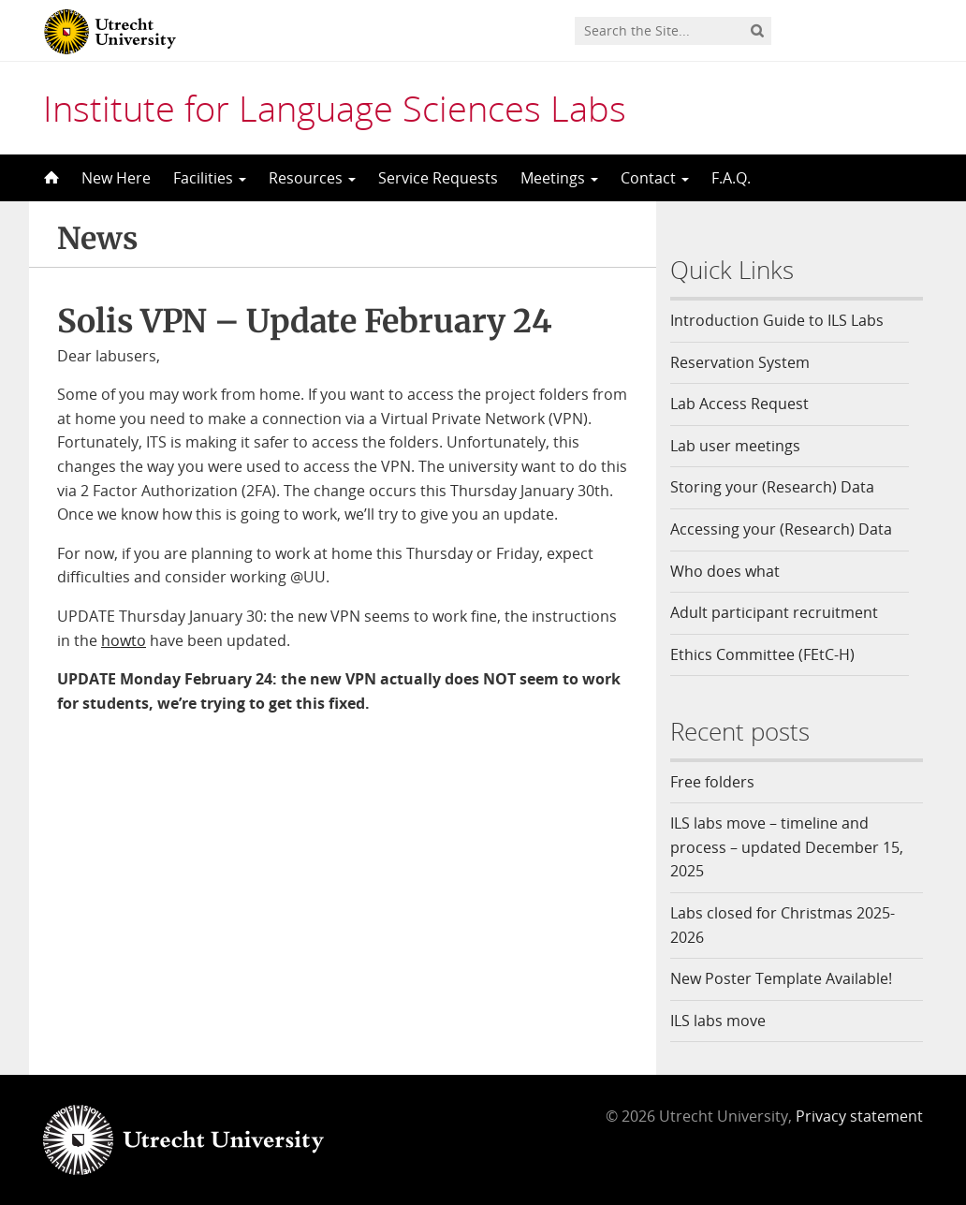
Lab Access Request (739, 403)
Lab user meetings (735, 445)
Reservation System (740, 362)
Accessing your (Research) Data (781, 529)
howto (123, 640)
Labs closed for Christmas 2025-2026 (782, 925)
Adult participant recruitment (774, 612)
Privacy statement (859, 1116)
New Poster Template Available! (783, 978)
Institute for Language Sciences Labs (334, 107)
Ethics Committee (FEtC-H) (762, 654)
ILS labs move (718, 1020)
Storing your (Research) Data (772, 487)
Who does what (725, 571)
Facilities (209, 178)
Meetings (559, 178)
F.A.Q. (731, 178)
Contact (655, 178)
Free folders (712, 781)
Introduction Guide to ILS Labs (777, 320)
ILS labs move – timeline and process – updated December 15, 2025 (786, 847)
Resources (312, 178)
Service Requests (438, 178)
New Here (116, 178)
